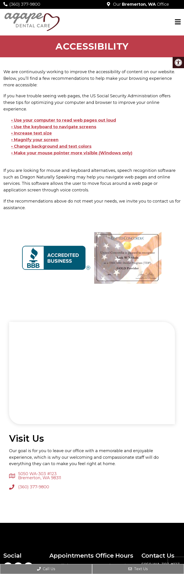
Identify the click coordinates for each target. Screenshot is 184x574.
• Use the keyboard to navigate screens (53, 126)
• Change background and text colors (51, 146)
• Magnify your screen (34, 139)
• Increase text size (31, 133)
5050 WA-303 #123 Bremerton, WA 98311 (39, 476)
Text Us (138, 569)
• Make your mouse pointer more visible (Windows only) (71, 152)
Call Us (46, 569)
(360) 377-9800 (24, 4)
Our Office (140, 4)
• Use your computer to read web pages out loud (63, 120)
